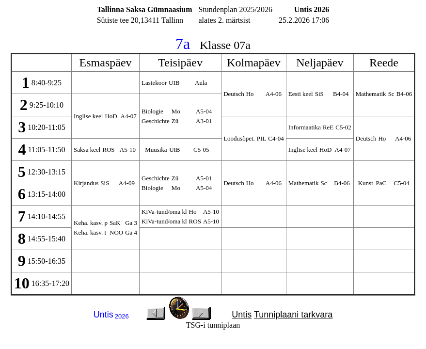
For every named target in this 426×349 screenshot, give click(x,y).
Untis (242, 314)
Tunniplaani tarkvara (293, 314)
